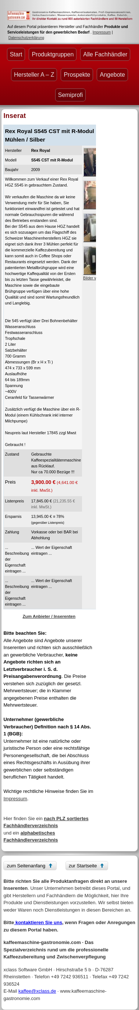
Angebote (112, 75)
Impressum (102, 32)
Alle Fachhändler (105, 54)
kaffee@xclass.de (37, 991)
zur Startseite (83, 865)
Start (16, 54)
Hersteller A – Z (34, 75)
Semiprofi (70, 95)
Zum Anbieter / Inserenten (48, 616)
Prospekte (77, 75)
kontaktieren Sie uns (38, 922)
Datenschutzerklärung (26, 38)
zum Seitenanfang (26, 865)
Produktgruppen (53, 54)
